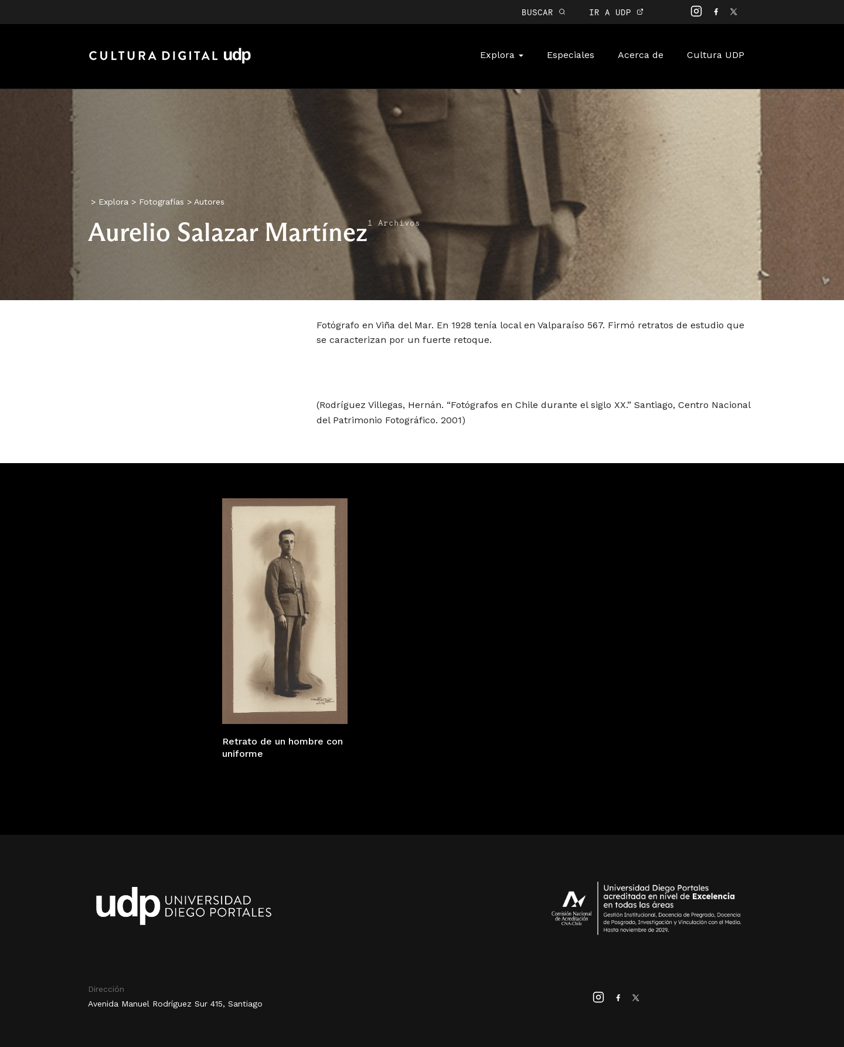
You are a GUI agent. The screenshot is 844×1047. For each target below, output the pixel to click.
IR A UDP (616, 12)
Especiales (570, 54)
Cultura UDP (715, 54)
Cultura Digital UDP (170, 62)
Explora (501, 54)
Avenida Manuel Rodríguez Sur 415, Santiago (175, 1003)
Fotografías (161, 201)
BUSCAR (544, 12)
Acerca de (640, 54)
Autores (209, 201)
